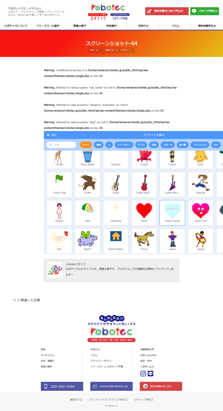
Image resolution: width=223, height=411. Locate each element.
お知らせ (143, 26)
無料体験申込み (207, 26)
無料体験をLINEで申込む (168, 11)
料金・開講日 (47, 361)
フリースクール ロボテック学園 (107, 366)
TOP (92, 50)
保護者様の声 (147, 349)
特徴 (43, 349)
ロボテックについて (15, 26)
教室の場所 (46, 366)
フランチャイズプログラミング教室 (107, 399)
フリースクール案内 (47, 26)
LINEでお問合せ (208, 11)
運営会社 (74, 399)
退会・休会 (146, 361)
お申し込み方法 (148, 355)
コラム (175, 26)
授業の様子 (79, 26)
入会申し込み (147, 366)
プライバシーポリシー (102, 361)
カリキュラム (47, 355)
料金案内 (111, 26)
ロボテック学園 (142, 399)
